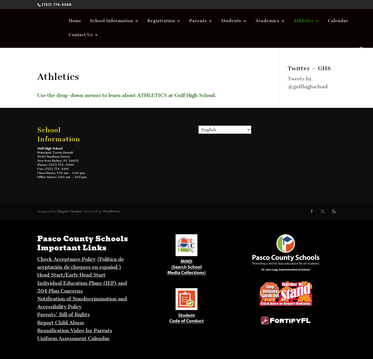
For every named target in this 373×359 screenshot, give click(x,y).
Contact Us (81, 35)
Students (231, 21)
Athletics (304, 21)
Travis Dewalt (62, 152)
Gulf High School (49, 148)
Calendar (338, 21)
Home (75, 21)
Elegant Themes (69, 211)
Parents (198, 21)
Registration (161, 21)
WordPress (111, 211)
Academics (267, 21)
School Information (111, 21)
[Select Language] (224, 130)
